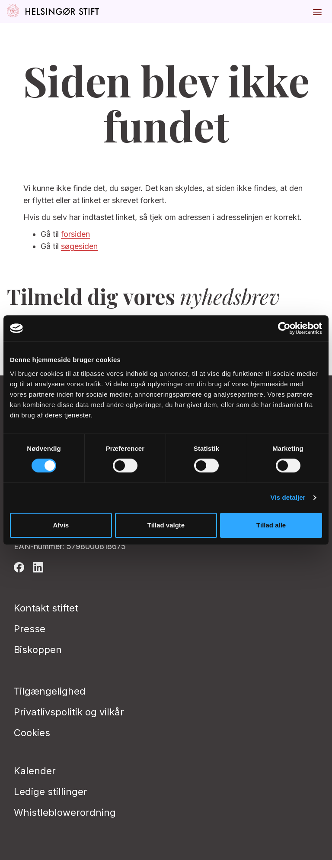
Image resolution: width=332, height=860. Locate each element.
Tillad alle (271, 525)
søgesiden (79, 246)
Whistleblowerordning (65, 812)
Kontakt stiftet (46, 608)
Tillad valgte (166, 525)
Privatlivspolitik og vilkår (69, 712)
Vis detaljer (288, 497)
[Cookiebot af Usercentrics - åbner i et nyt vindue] (284, 328)
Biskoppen (38, 649)
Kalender (35, 771)
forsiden (75, 234)
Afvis (61, 525)
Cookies (32, 732)
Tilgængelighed (50, 691)
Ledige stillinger (50, 791)
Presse (29, 629)
